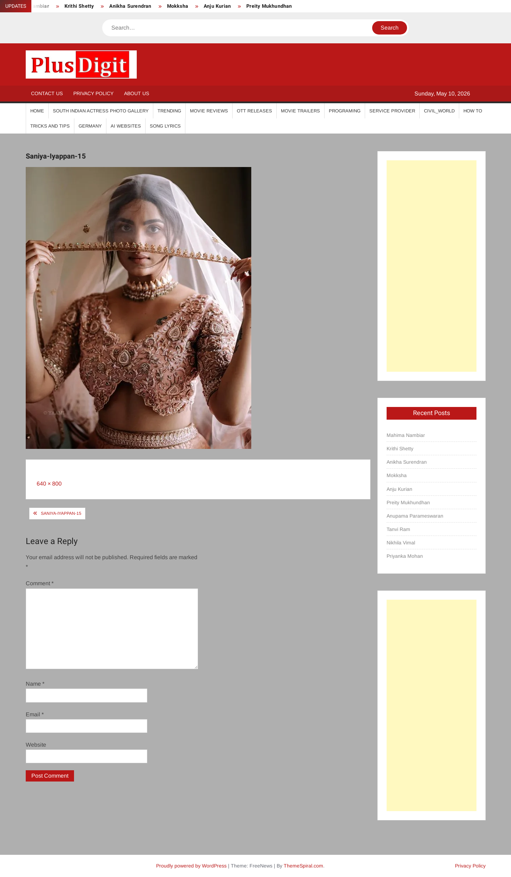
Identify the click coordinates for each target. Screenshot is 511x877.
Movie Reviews (209, 110)
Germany (90, 126)
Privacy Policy (93, 93)
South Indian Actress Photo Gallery (101, 110)
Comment (40, 583)
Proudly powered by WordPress (191, 866)
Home (37, 110)
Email (35, 714)
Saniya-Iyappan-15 (61, 513)
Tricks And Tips (50, 126)
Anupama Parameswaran (415, 516)
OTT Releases (254, 110)
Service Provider (392, 110)
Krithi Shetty (79, 6)
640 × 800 (49, 484)
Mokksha (177, 6)
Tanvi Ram (398, 529)
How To (472, 110)
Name (35, 684)
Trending (169, 110)
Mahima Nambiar (406, 435)
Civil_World (439, 110)
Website (36, 745)
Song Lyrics (165, 126)
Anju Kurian (217, 6)
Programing (345, 110)
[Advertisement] (431, 266)
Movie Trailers (300, 110)
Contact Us (47, 93)
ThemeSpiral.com (303, 866)
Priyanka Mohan (405, 556)
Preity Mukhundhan (269, 6)
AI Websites (126, 126)
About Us (136, 93)
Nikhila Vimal (401, 542)
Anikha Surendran (130, 6)
